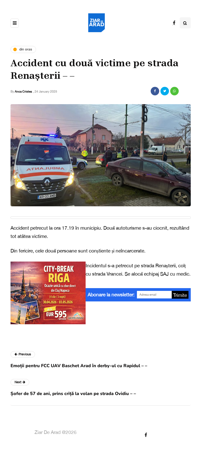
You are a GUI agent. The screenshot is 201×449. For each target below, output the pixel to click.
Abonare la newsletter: (111, 294)
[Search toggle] (185, 22)
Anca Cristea (23, 91)
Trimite (180, 295)
